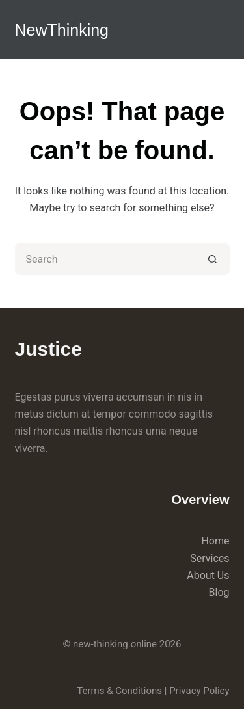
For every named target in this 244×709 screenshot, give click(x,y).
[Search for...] (106, 259)
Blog (219, 592)
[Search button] (213, 259)
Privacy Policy (199, 691)
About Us (208, 575)
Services (209, 558)
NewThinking (62, 30)
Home (215, 541)
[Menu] (224, 29)
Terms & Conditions (119, 691)
